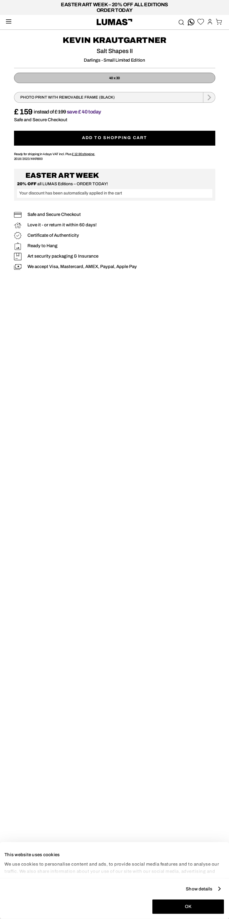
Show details (199, 888)
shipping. (83, 154)
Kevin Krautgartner (114, 40)
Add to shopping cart (114, 137)
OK (188, 906)
